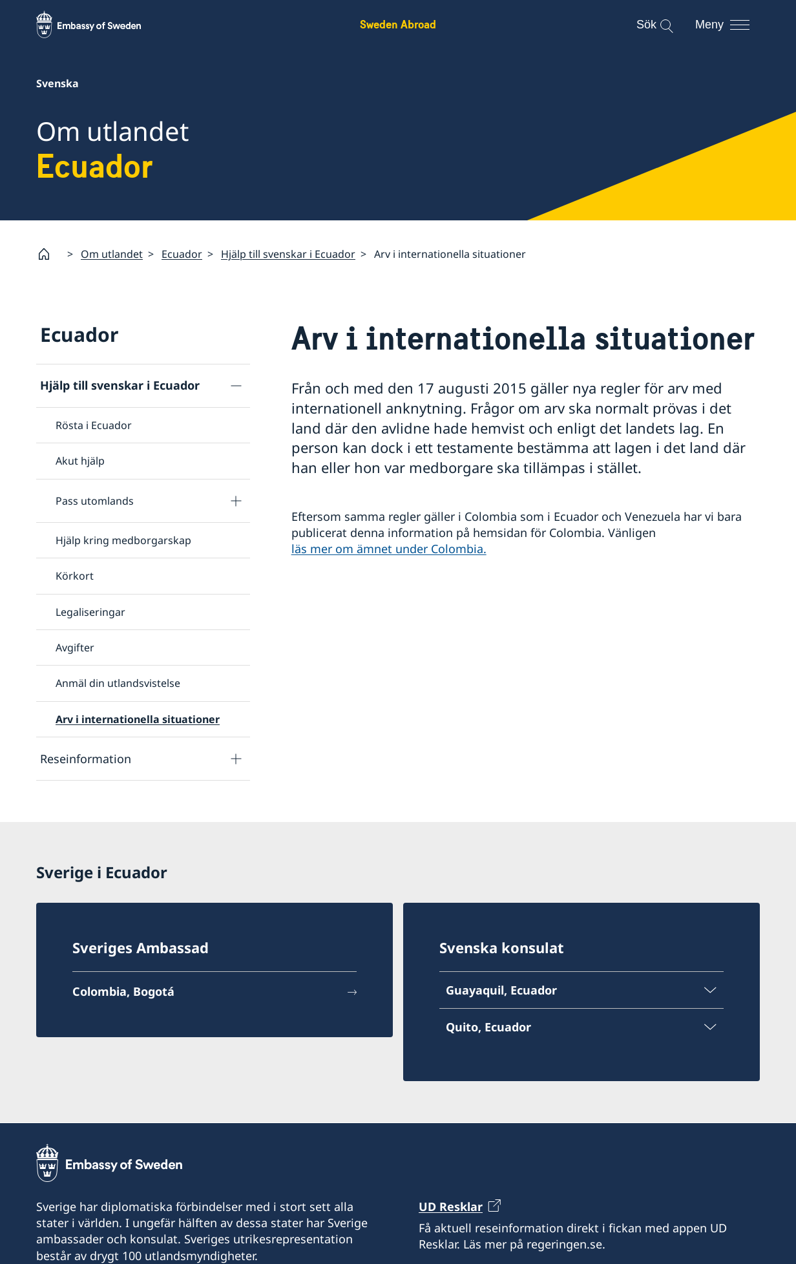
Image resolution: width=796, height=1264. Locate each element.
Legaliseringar (90, 612)
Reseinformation (85, 758)
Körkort (75, 576)
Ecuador (182, 254)
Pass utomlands (95, 501)
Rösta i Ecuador (94, 425)
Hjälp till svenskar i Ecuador (288, 254)
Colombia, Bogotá (123, 992)
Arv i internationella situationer (138, 719)
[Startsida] (49, 254)
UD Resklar (451, 1206)
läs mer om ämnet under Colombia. (389, 549)
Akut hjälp (80, 461)
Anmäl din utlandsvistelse (118, 684)
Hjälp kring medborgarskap (123, 540)
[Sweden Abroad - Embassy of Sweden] (100, 24)
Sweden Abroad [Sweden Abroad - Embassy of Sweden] (398, 24)
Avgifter (75, 647)
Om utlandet (112, 254)
